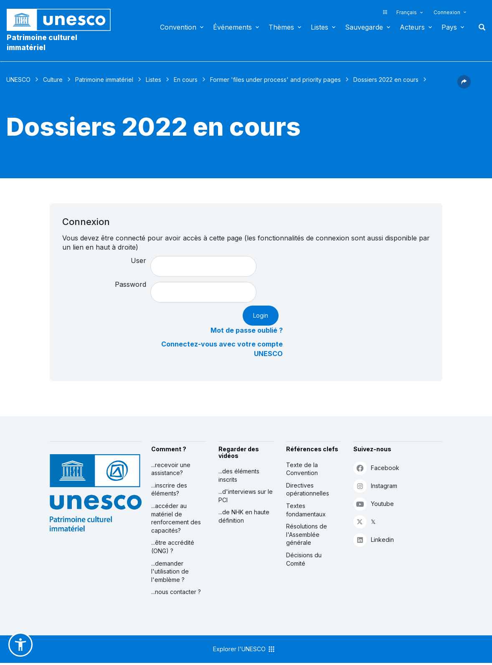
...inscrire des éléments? (169, 489)
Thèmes (281, 27)
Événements (232, 27)
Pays (449, 27)
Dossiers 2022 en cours (385, 79)
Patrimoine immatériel (104, 79)
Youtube (373, 503)
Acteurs (412, 27)
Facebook (376, 467)
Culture (53, 79)
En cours (186, 79)
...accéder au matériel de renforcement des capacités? (176, 518)
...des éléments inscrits (238, 475)
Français (406, 12)
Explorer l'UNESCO (244, 649)
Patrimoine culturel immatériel (42, 42)
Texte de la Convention (302, 469)
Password (130, 284)
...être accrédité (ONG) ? (172, 546)
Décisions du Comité (304, 559)
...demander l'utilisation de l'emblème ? (170, 571)
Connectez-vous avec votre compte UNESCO (222, 349)
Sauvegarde (364, 27)
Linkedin (373, 539)
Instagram (375, 485)
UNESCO (18, 79)
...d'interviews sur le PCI (245, 495)
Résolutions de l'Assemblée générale (306, 534)
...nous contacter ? (176, 591)
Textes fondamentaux (306, 510)
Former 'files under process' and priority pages (275, 79)
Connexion (447, 12)
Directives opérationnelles (307, 489)
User (138, 260)
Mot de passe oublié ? (246, 330)
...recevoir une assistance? (170, 469)
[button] (464, 86)
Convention (178, 27)
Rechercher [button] (479, 27)
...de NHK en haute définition (243, 516)
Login (260, 315)
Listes (319, 27)
